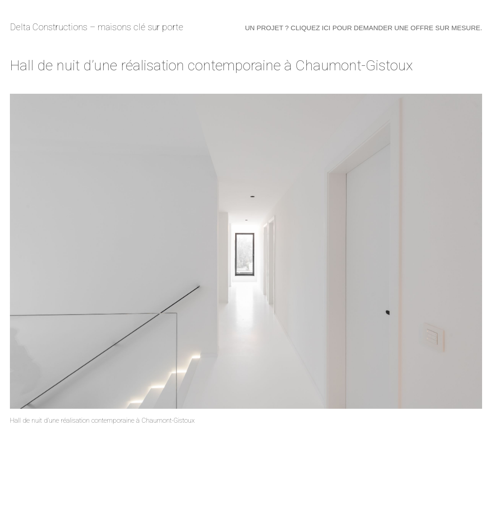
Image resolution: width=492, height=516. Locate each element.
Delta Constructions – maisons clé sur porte (96, 27)
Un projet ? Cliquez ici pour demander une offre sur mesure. (363, 28)
